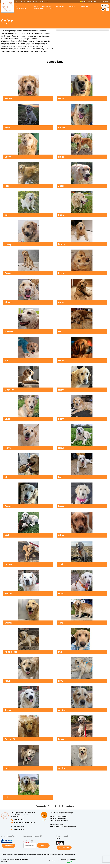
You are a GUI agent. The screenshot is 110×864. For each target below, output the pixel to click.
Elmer (61, 680)
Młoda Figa (11, 651)
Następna (70, 806)
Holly (61, 389)
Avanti (8, 710)
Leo (60, 331)
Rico (7, 185)
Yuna (8, 127)
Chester (9, 389)
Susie (8, 273)
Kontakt (51, 8)
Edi (6, 215)
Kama (8, 593)
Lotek (8, 156)
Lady (61, 418)
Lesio (61, 98)
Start (36, 7)
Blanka (8, 302)
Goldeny (72, 7)
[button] (60, 7)
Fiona (61, 156)
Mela (7, 535)
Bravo (8, 506)
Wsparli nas (38, 8)
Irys (60, 651)
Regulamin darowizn (69, 855)
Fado (61, 215)
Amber (62, 710)
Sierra (61, 127)
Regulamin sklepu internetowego (53, 855)
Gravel (8, 564)
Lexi (7, 768)
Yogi (60, 622)
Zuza (61, 185)
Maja (61, 506)
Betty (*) (10, 739)
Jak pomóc (84, 7)
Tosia (61, 564)
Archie (61, 768)
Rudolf (8, 98)
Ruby (61, 273)
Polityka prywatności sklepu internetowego (14, 855)
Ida (6, 477)
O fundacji (60, 7)
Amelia (9, 331)
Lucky (8, 244)
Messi (61, 360)
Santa (61, 244)
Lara (60, 477)
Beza (61, 739)
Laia (7, 797)
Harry (8, 448)
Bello (61, 302)
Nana (61, 448)
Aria (7, 360)
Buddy (8, 622)
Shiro (8, 418)
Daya (61, 593)
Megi (7, 680)
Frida (61, 535)
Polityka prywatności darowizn (35, 855)
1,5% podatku (47, 7)
